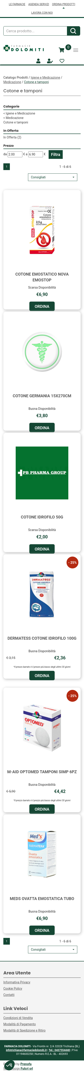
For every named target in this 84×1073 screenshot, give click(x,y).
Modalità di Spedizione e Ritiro (24, 1030)
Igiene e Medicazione (45, 77)
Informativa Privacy (16, 982)
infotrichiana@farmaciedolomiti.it (26, 1050)
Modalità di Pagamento (19, 1024)
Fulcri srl (27, 1068)
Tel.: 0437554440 (59, 1050)
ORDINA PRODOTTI (63, 4)
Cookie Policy (12, 988)
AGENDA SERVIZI (38, 4)
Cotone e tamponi (15, 122)
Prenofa (26, 1064)
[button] (52, 177)
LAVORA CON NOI (42, 12)
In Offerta (12, 137)
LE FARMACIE (17, 4)
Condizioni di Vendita (18, 1018)
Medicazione (12, 82)
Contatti (9, 995)
